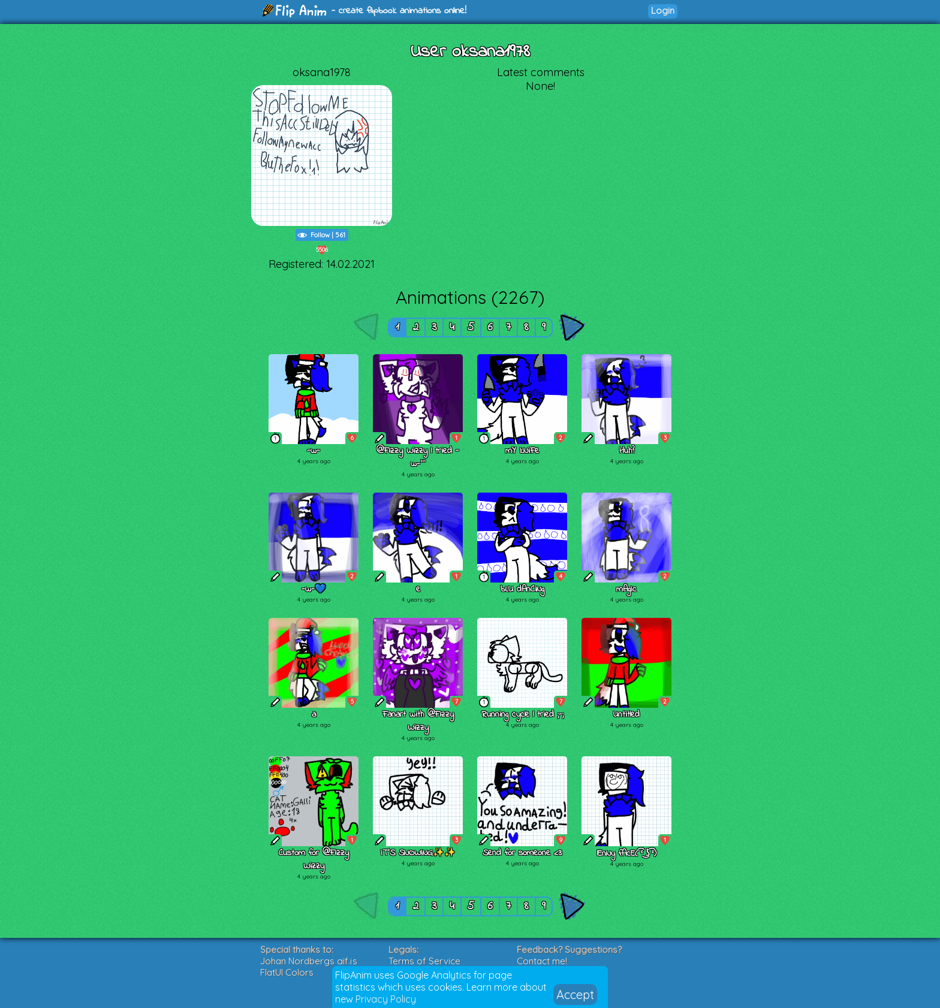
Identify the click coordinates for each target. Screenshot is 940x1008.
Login (662, 10)
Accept (575, 994)
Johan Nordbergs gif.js (308, 961)
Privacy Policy (385, 999)
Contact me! (542, 961)
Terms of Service (424, 961)
